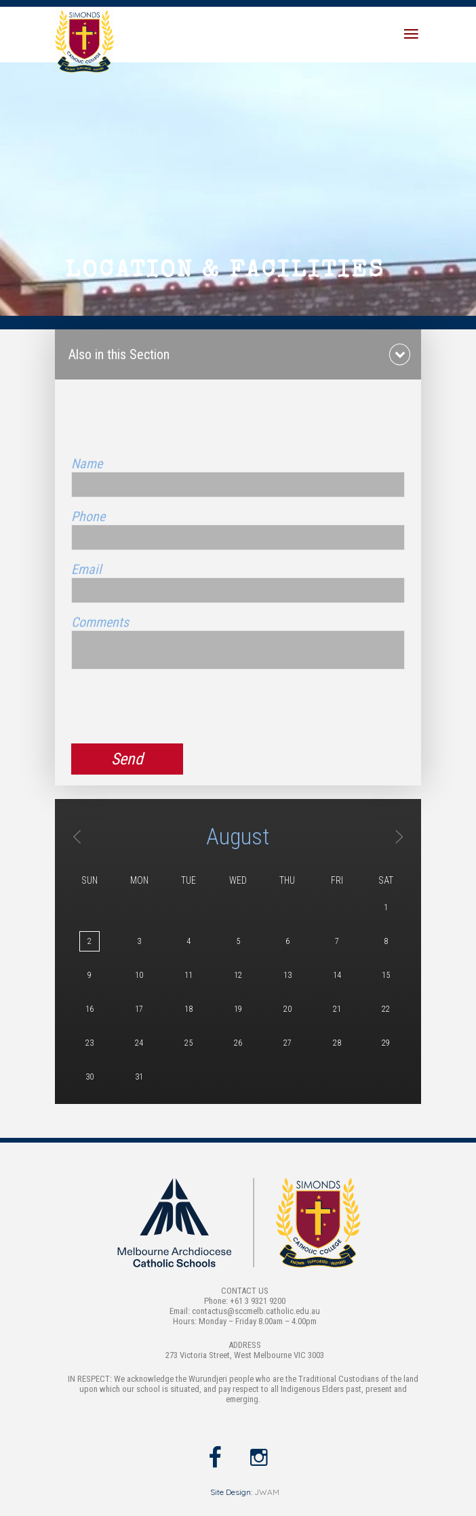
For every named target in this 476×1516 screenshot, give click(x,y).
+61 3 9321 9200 (257, 1301)
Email (86, 569)
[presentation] (174, 706)
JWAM (266, 1492)
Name (86, 463)
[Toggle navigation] (411, 34)
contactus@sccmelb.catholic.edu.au (256, 1311)
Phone (88, 516)
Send (127, 759)
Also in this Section (119, 354)
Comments (100, 622)
